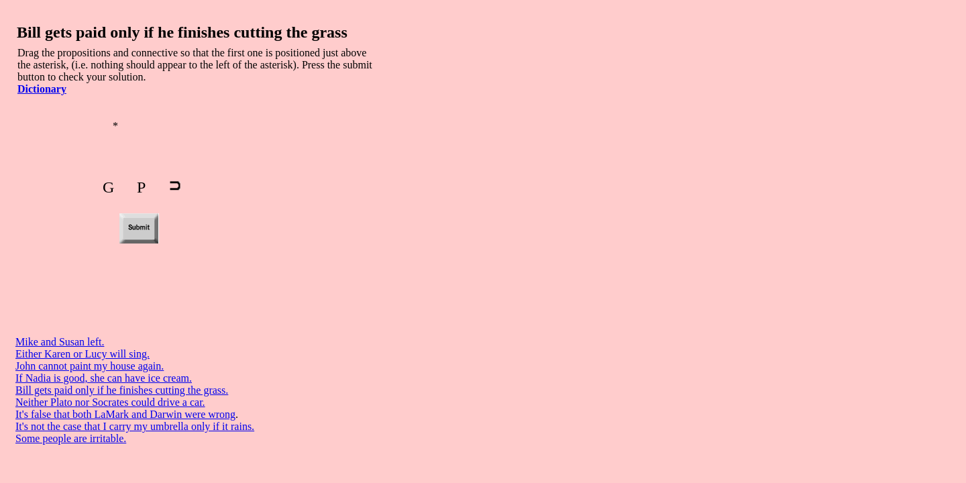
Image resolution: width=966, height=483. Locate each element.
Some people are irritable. (70, 438)
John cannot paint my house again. (89, 366)
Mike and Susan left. (59, 341)
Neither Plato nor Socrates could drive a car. (110, 402)
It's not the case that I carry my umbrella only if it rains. (134, 426)
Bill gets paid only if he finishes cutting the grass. (121, 390)
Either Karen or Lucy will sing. (82, 354)
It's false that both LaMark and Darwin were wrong (125, 414)
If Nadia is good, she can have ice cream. (103, 378)
